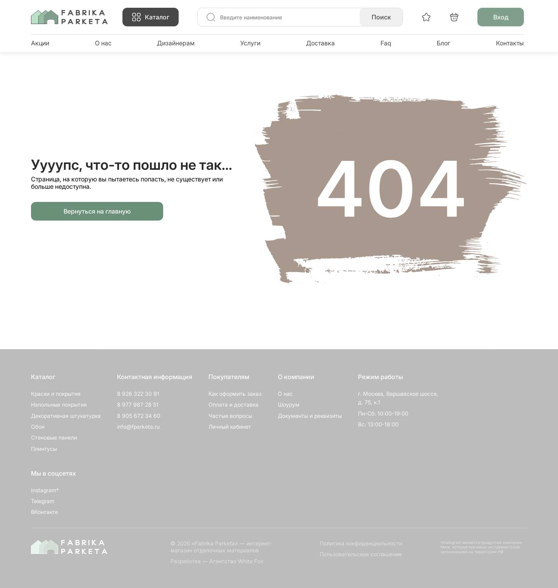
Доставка (320, 43)
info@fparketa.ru (138, 426)
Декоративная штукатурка (66, 415)
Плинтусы (44, 448)
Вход (500, 17)
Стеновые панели (54, 437)
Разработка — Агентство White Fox (217, 561)
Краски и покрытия (56, 393)
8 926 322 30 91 (138, 393)
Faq (386, 43)
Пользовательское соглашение (361, 554)
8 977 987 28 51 (137, 404)
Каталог (157, 17)
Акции (40, 43)
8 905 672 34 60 (138, 415)
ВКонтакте (44, 512)
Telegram (42, 501)
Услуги (250, 43)
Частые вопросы (230, 415)
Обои (38, 426)
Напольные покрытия (59, 404)
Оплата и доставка (233, 404)
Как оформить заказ (235, 393)
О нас (103, 43)
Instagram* (45, 490)
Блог (443, 43)
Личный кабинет (229, 426)
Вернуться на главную (97, 211)
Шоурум (289, 404)
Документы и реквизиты (310, 415)
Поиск (381, 17)
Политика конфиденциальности (361, 543)
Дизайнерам (176, 43)
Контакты (510, 43)
